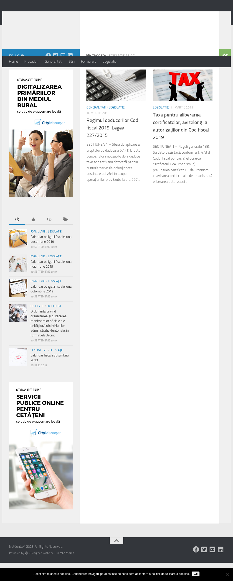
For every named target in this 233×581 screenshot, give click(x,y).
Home (13, 61)
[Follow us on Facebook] (48, 74)
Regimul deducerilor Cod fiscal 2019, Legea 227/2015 (112, 146)
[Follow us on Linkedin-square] (70, 74)
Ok (196, 574)
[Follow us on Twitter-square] (55, 74)
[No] (227, 574)
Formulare (88, 61)
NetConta (28, 15)
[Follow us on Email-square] (63, 74)
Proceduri (31, 61)
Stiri (72, 61)
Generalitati (53, 61)
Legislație (109, 61)
